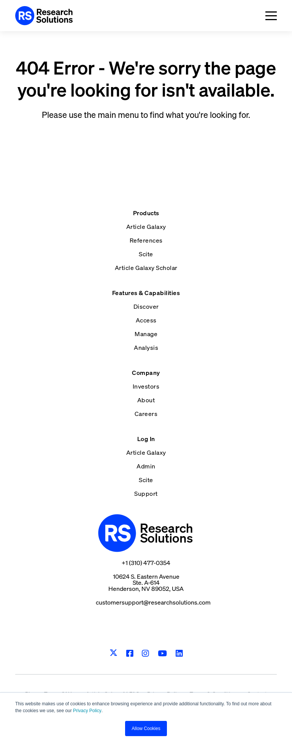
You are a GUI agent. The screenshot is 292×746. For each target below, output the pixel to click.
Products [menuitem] (146, 213)
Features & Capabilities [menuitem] (146, 293)
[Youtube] (162, 653)
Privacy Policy (87, 710)
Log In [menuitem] (146, 439)
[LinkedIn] (179, 653)
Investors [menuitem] (146, 386)
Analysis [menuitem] (146, 347)
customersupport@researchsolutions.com (153, 602)
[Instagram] (145, 653)
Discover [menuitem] (146, 306)
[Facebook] (129, 653)
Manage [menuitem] (146, 334)
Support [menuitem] (146, 493)
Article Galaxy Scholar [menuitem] (146, 267)
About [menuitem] (146, 400)
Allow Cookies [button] (146, 728)
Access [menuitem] (146, 320)
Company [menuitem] (146, 372)
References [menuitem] (146, 240)
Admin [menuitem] (146, 466)
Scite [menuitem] (146, 254)
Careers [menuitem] (146, 414)
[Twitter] (113, 653)
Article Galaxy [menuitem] (146, 226)
